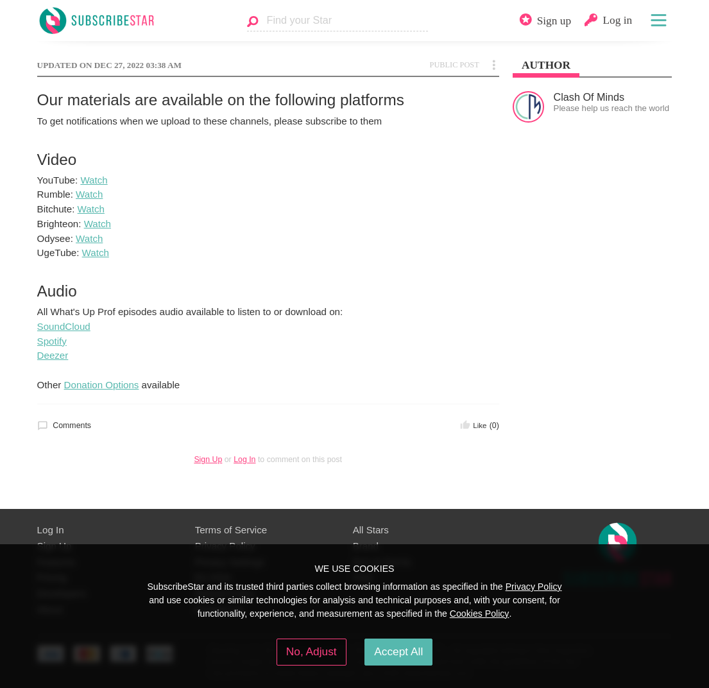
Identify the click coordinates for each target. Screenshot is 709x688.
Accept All (398, 651)
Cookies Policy (479, 613)
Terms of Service (231, 529)
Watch (93, 180)
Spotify (52, 341)
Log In (244, 459)
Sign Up (208, 459)
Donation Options (101, 384)
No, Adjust (311, 651)
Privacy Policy (534, 586)
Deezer (53, 355)
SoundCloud (63, 326)
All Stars (371, 529)
